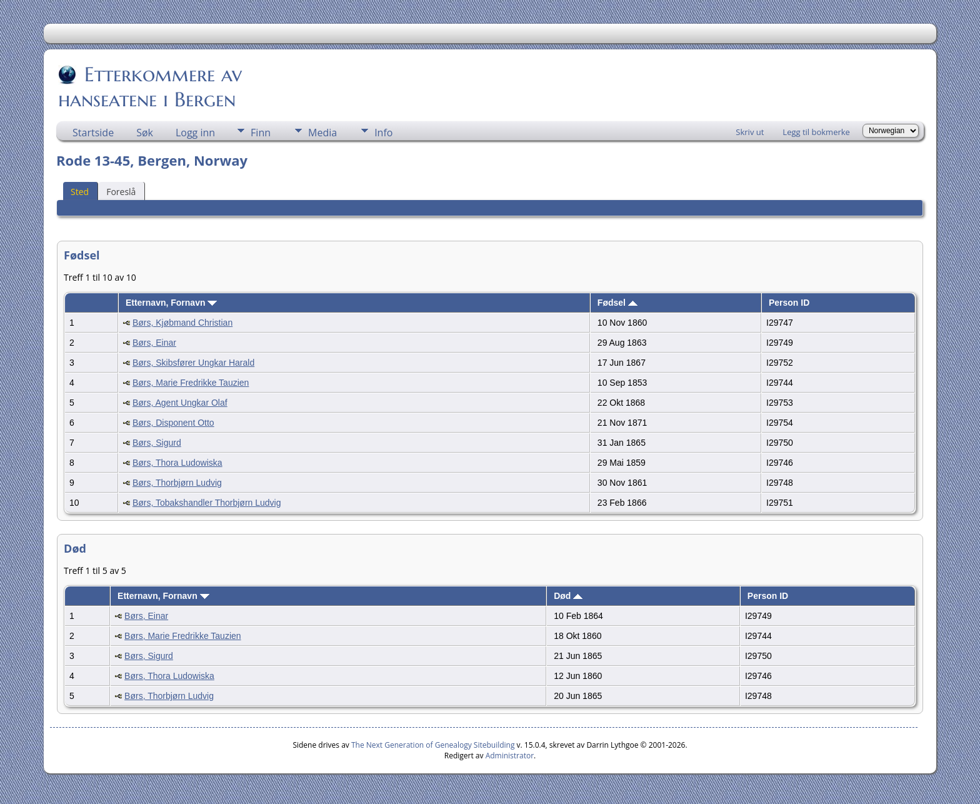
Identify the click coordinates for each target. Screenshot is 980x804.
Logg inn (195, 132)
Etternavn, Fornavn (171, 303)
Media (322, 132)
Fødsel (618, 303)
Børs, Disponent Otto (173, 423)
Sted (80, 192)
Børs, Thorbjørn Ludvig (177, 483)
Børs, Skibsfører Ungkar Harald (193, 363)
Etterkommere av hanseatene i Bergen (150, 87)
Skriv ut (750, 132)
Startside (93, 132)
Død (568, 596)
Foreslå (121, 192)
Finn (261, 132)
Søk (144, 132)
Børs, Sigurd (156, 443)
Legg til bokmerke (816, 132)
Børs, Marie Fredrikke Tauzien (190, 383)
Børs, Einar (154, 343)
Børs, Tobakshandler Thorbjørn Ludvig (206, 503)
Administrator (510, 755)
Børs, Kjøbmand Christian (182, 323)
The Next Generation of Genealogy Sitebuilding (433, 745)
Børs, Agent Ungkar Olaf (180, 403)
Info (383, 132)
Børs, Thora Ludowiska (177, 463)
